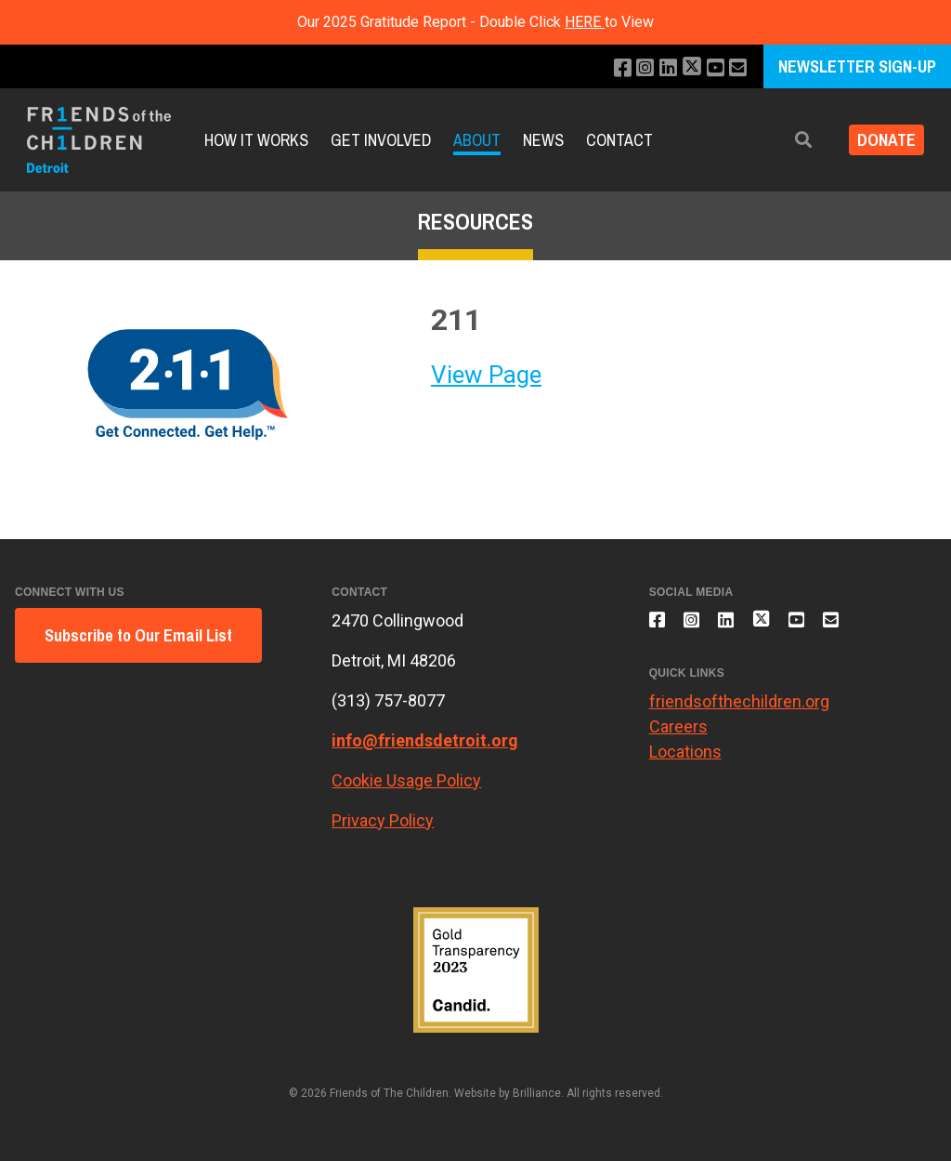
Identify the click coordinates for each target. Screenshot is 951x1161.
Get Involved (381, 140)
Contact (619, 140)
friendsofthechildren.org (739, 712)
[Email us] (737, 68)
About (477, 140)
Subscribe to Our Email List (138, 635)
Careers (678, 737)
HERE (585, 22)
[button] (790, 139)
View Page (486, 375)
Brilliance (537, 1093)
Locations (685, 762)
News (543, 140)
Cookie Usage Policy (406, 780)
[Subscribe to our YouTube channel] (712, 68)
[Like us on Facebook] (609, 68)
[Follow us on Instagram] (634, 68)
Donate (880, 140)
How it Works (256, 140)
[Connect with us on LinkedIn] (659, 68)
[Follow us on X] (685, 68)
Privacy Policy (383, 820)
